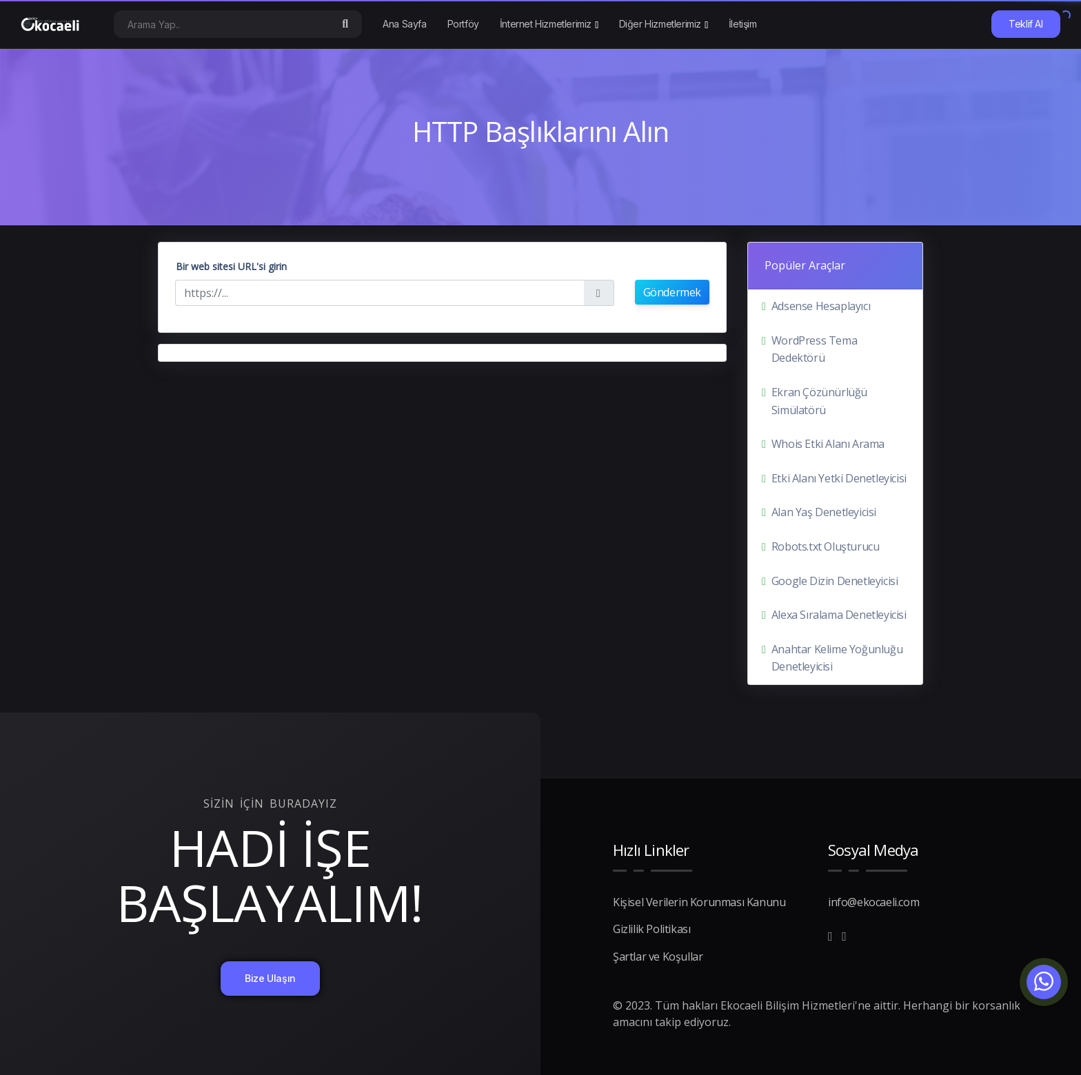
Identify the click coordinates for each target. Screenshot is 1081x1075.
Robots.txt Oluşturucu (825, 546)
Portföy (463, 24)
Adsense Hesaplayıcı (820, 306)
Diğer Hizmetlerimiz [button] (660, 24)
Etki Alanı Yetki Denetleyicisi (839, 478)
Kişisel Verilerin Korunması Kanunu (699, 902)
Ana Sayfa (404, 24)
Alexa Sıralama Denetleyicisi (839, 614)
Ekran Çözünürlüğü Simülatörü (819, 401)
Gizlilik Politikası (651, 928)
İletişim (743, 24)
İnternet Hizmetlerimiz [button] (546, 24)
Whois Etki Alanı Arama (828, 443)
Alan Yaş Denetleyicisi (823, 512)
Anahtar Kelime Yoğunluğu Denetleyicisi (836, 658)
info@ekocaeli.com (873, 902)
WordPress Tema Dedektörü (814, 349)
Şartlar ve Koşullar (658, 956)
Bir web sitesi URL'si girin (231, 266)
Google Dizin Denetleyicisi (834, 580)
